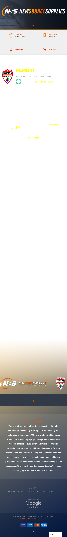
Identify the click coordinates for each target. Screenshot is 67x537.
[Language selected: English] (55, 534)
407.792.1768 (52, 36)
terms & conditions (40, 518)
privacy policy (25, 518)
